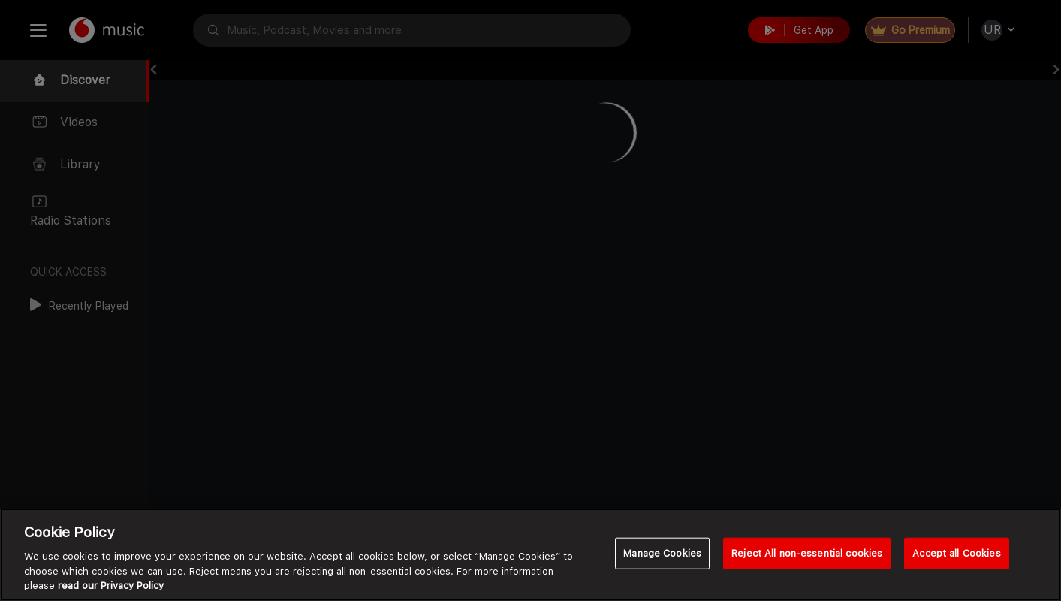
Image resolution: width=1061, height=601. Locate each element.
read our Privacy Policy (111, 585)
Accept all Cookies (956, 553)
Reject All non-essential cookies (806, 553)
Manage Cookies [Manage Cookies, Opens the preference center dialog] (662, 553)
